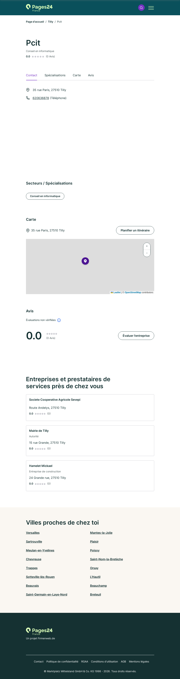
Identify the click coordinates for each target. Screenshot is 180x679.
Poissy (94, 550)
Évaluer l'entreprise (136, 335)
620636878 (41, 98)
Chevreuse (33, 559)
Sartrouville (34, 541)
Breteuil (95, 594)
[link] (90, 407)
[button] (141, 7)
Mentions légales (139, 661)
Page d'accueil (35, 21)
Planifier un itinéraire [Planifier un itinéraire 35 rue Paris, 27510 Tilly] (135, 230)
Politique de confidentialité (62, 661)
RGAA (84, 661)
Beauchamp (98, 585)
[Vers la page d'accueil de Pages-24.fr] (39, 7)
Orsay (94, 568)
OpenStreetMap (133, 292)
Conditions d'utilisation (104, 661)
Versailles (33, 533)
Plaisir (94, 541)
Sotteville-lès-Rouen (40, 577)
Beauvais (32, 585)
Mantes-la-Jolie (101, 533)
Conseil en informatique (45, 196)
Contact (38, 661)
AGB (123, 661)
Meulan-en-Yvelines (40, 550)
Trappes (32, 568)
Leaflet (116, 292)
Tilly (50, 21)
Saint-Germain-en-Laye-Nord (46, 594)
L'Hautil (95, 577)
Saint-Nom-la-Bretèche (106, 559)
